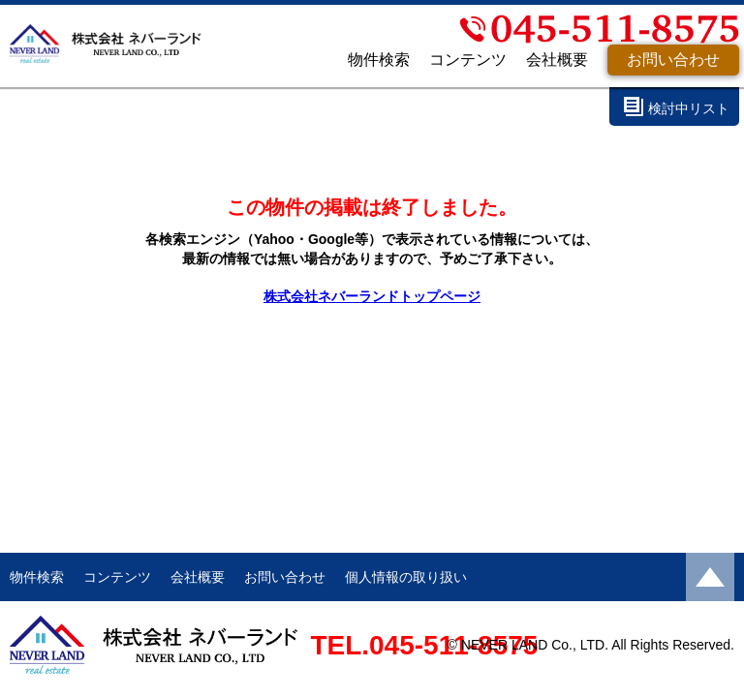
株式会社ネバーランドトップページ (372, 296)
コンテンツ (468, 59)
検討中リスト (688, 108)
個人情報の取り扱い (406, 577)
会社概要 (557, 59)
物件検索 (379, 59)
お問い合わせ (673, 59)
